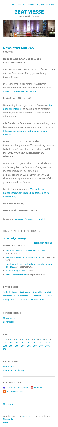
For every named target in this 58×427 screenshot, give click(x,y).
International (9, 295)
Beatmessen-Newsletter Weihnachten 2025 (25, 250)
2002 (47, 345)
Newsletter (29, 219)
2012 (35, 342)
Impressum (8, 366)
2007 (17, 345)
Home (12, 5)
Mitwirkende (9, 317)
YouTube (38, 387)
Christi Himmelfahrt (42, 291)
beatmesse (29, 11)
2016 (11, 342)
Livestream (36, 295)
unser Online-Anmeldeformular (20, 91)
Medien (48, 295)
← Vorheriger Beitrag (14, 238)
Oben (6, 422)
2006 (23, 345)
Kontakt (50, 5)
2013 (29, 342)
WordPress (27, 416)
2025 (5, 339)
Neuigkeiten (19, 219)
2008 (11, 345)
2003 (41, 345)
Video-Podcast (37, 299)
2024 (11, 339)
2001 (5, 349)
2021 (29, 339)
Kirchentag (23, 295)
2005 (29, 345)
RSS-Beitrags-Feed (14, 391)
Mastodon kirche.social (17, 387)
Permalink (40, 219)
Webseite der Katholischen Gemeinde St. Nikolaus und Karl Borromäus (27, 193)
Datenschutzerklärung (13, 370)
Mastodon (8, 404)
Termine (30, 5)
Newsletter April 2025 (15, 270)
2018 (47, 339)
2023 (17, 339)
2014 (23, 342)
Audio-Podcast (10, 291)
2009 (5, 345)
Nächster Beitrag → (44, 242)
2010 (47, 342)
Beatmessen (8, 321)
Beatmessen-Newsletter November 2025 (24, 257)
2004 (35, 345)
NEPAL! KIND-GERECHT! (16, 274)
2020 (35, 339)
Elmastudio (8, 419)
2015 (17, 342)
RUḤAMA (40, 5)
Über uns (21, 5)
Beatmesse (25, 291)
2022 (23, 339)
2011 (41, 342)
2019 (41, 339)
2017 (5, 342)
